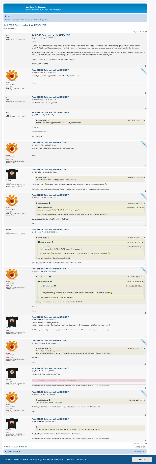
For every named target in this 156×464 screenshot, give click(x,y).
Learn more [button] (81, 459)
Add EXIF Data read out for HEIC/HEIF (25, 25)
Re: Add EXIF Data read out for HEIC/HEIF (50, 70)
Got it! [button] (142, 460)
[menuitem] (7, 16)
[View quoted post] (48, 120)
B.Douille (41, 203)
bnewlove (41, 277)
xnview (40, 120)
